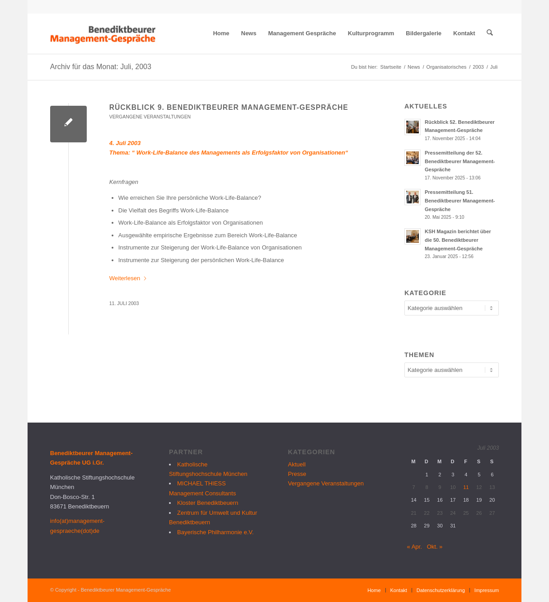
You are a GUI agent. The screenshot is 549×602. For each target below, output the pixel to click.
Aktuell (296, 464)
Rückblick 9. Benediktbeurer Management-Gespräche (228, 107)
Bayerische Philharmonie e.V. (215, 532)
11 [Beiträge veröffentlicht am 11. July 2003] (466, 487)
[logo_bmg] (104, 33)
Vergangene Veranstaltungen (150, 116)
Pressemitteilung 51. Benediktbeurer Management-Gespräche (460, 200)
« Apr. (414, 546)
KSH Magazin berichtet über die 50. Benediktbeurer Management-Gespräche (458, 240)
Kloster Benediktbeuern (207, 502)
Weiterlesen (128, 278)
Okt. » (435, 546)
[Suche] (490, 33)
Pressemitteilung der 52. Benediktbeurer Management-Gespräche (460, 161)
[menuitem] (221, 33)
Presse (297, 473)
